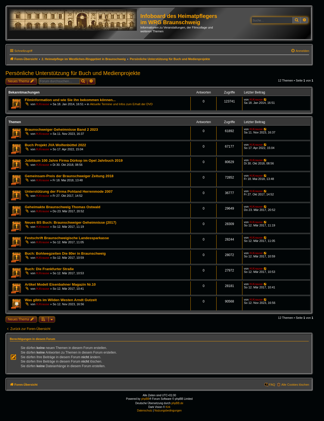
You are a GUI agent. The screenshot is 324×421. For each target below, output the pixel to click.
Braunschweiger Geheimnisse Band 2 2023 (61, 129)
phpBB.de (177, 403)
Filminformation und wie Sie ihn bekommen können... (70, 100)
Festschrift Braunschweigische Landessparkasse (67, 238)
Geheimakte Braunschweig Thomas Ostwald (62, 207)
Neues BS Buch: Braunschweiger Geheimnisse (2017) (70, 222)
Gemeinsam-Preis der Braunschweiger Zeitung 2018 (69, 176)
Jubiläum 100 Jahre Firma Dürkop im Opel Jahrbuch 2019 (74, 160)
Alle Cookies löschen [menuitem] (295, 384)
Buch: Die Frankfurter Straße (49, 269)
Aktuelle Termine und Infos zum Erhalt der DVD (121, 104)
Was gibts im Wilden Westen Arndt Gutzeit (61, 300)
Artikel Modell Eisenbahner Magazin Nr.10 (60, 284)
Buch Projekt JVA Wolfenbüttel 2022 (55, 145)
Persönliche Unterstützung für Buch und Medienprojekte (72, 73)
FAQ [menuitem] (272, 384)
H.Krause (42, 104)
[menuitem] (300, 51)
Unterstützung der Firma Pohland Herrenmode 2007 (69, 191)
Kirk (168, 407)
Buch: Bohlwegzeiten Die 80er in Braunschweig (65, 253)
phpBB (145, 398)
